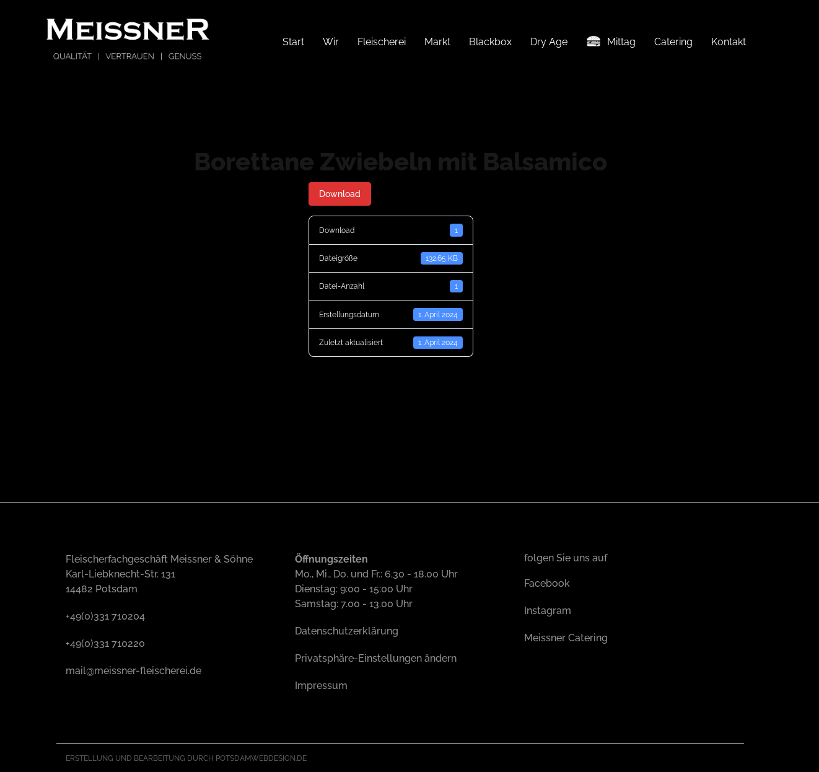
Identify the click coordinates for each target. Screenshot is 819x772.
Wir (331, 42)
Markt (437, 42)
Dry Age (548, 42)
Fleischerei (381, 42)
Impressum (321, 684)
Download (340, 193)
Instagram (547, 609)
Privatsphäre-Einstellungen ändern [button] (376, 657)
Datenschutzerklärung (346, 630)
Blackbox (490, 42)
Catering (673, 42)
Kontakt (728, 42)
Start (293, 42)
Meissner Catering (566, 637)
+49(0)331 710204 (105, 615)
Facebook (547, 582)
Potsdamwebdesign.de (261, 757)
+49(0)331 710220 (105, 642)
